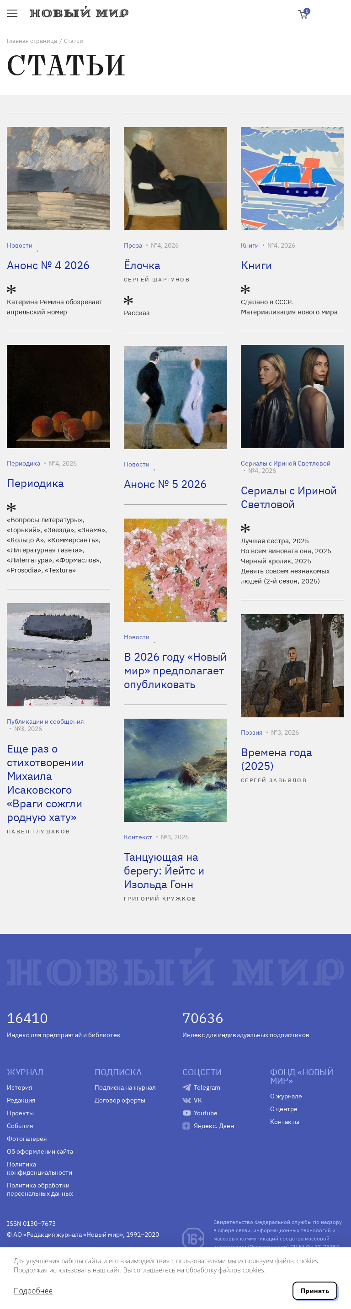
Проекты (20, 1113)
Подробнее (33, 1290)
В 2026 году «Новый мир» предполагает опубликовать (175, 670)
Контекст (138, 837)
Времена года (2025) (276, 759)
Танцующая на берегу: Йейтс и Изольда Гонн (164, 870)
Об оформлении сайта (40, 1151)
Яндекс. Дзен (214, 1126)
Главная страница (32, 41)
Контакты (284, 1122)
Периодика (23, 463)
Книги (250, 245)
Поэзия (251, 732)
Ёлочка (142, 265)
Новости (19, 245)
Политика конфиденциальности (39, 1168)
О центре (284, 1109)
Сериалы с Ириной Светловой (285, 463)
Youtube (206, 1113)
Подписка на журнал (125, 1087)
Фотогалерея (27, 1138)
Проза (133, 245)
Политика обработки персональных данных (40, 1189)
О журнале (286, 1096)
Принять (315, 1291)
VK (198, 1100)
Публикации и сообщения (45, 721)
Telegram (207, 1087)
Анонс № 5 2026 (165, 484)
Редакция (21, 1100)
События (20, 1126)
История (19, 1087)
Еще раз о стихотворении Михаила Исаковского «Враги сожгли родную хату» (45, 782)
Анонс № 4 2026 (48, 265)
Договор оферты (120, 1100)
